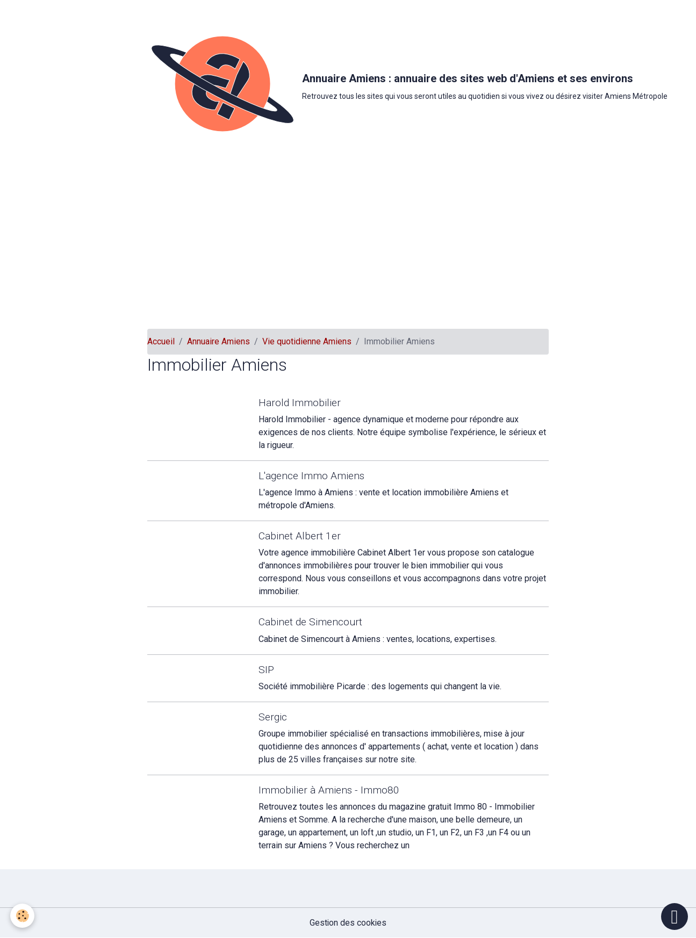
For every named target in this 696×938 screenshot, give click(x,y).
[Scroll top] (674, 916)
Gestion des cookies (348, 923)
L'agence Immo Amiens (312, 476)
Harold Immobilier (300, 402)
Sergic (273, 717)
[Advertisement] (348, 248)
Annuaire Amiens (218, 341)
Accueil (161, 341)
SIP (267, 669)
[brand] (343, 84)
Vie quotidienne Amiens (306, 341)
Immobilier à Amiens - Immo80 (329, 790)
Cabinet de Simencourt (311, 622)
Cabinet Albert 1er (300, 536)
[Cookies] (23, 916)
